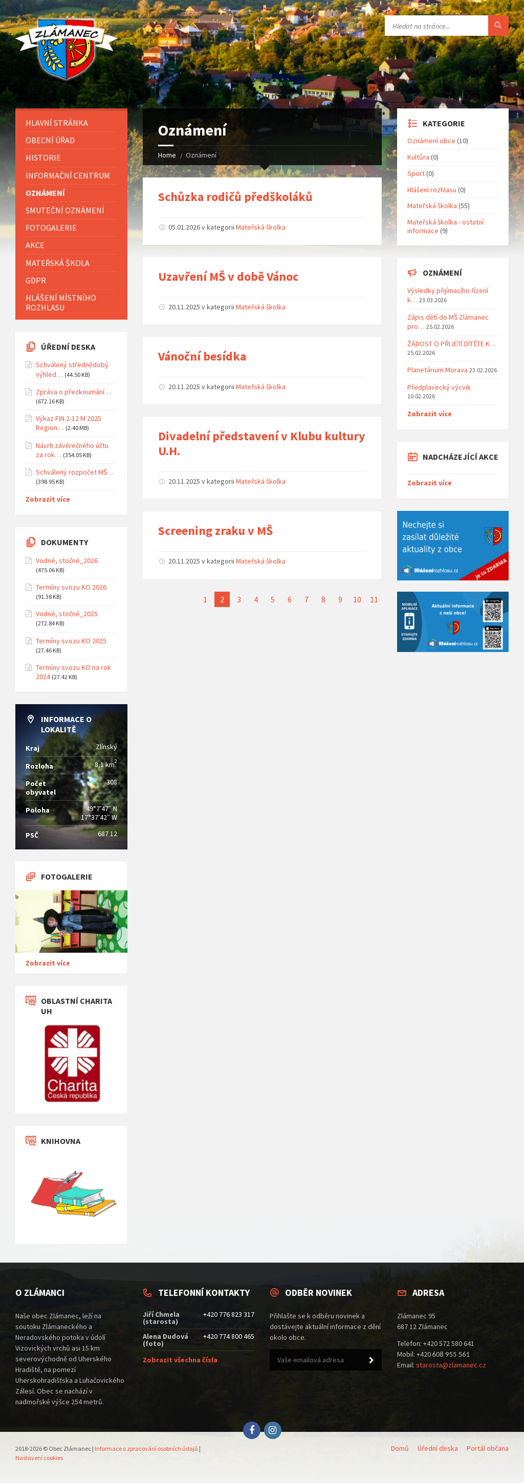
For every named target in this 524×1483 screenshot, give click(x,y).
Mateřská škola (58, 263)
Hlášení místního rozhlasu (61, 302)
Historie (43, 157)
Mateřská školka (261, 227)
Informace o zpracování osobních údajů (146, 1448)
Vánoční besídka (202, 356)
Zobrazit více (48, 499)
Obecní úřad (50, 140)
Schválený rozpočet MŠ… (75, 472)
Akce (35, 245)
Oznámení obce (431, 140)
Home (167, 155)
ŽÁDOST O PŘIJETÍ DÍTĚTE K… (451, 343)
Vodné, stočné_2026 (67, 560)
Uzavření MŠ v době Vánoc (228, 276)
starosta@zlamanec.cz (451, 1364)
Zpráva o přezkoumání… (73, 391)
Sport (416, 173)
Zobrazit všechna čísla (180, 1359)
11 (374, 599)
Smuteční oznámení (65, 210)
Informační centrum (68, 175)
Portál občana (488, 1448)
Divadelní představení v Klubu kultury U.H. (261, 443)
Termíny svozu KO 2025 (71, 640)
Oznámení (45, 193)
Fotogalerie (51, 227)
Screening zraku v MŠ (215, 530)
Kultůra (418, 157)
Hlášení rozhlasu (431, 189)
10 (357, 599)
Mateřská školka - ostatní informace (445, 226)
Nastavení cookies (39, 1458)
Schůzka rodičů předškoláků (235, 197)
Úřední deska (438, 1448)
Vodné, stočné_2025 (67, 613)
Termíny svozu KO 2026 (71, 587)
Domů (400, 1448)
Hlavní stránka (57, 123)
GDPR (36, 280)
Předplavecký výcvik (439, 387)
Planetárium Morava (437, 369)
